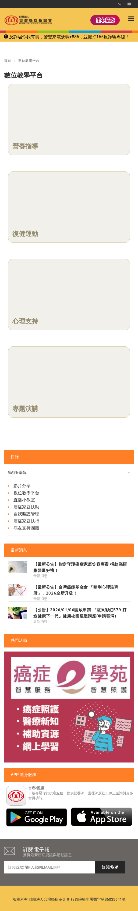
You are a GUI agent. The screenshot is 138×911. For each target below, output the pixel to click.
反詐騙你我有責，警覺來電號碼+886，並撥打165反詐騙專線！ (66, 36)
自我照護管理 (26, 514)
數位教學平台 (26, 492)
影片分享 (22, 485)
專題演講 (25, 409)
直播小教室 (24, 499)
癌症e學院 (69, 473)
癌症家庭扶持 (26, 521)
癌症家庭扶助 (26, 507)
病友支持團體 (26, 528)
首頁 (7, 61)
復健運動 (25, 234)
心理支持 (25, 321)
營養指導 (25, 146)
